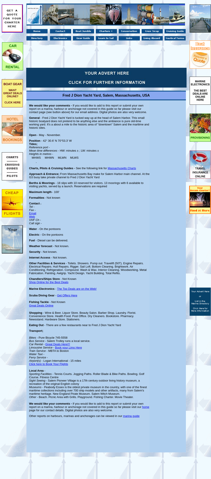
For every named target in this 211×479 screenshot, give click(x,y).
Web (32, 216)
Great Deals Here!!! (57, 344)
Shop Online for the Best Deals (48, 282)
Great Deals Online (41, 305)
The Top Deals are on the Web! (76, 288)
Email (32, 213)
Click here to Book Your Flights (48, 364)
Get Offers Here (67, 295)
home (145, 407)
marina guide (131, 416)
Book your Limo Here (68, 347)
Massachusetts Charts (122, 168)
